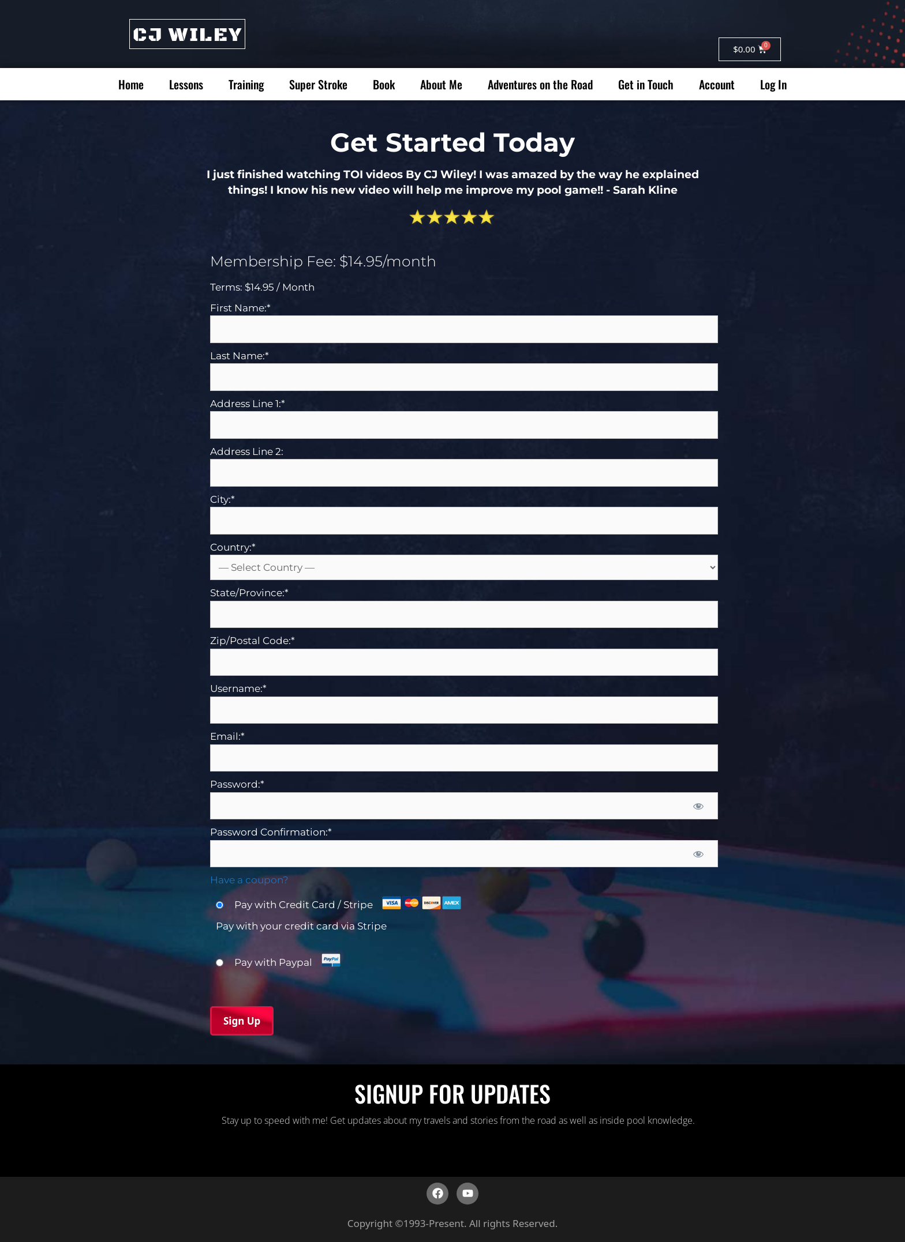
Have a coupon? (249, 880)
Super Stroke (318, 84)
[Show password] (698, 806)
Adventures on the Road (540, 84)
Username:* (238, 688)
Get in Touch (646, 84)
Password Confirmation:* (271, 832)
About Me (441, 84)
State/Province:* (249, 593)
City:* (222, 499)
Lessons (186, 84)
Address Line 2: (246, 451)
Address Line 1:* (247, 403)
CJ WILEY (187, 35)
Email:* (227, 736)
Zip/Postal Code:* (252, 640)
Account (717, 84)
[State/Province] (464, 614)
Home (131, 84)
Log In (773, 84)
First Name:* (240, 308)
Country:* (233, 547)
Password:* (237, 784)
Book (384, 84)
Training (246, 84)
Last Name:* (239, 356)
